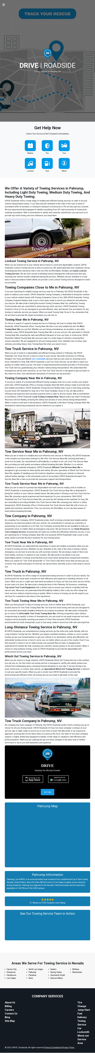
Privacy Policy (68, 1048)
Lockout (30, 171)
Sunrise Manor (56, 978)
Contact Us (11, 1013)
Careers (9, 1010)
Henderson (11, 975)
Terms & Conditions (53, 1048)
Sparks (53, 969)
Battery (30, 153)
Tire (47, 153)
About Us (10, 1002)
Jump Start (83, 1010)
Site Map (10, 1021)
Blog (7, 1017)
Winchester (77, 972)
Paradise (32, 975)
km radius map (47, 837)
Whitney (75, 969)
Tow (64, 153)
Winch (64, 171)
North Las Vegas (36, 969)
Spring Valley (56, 972)
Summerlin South (57, 975)
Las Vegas (11, 978)
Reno (31, 978)
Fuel (47, 171)
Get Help (47, 792)
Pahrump (32, 972)
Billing (8, 1006)
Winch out (83, 1035)
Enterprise (11, 972)
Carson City (12, 969)
